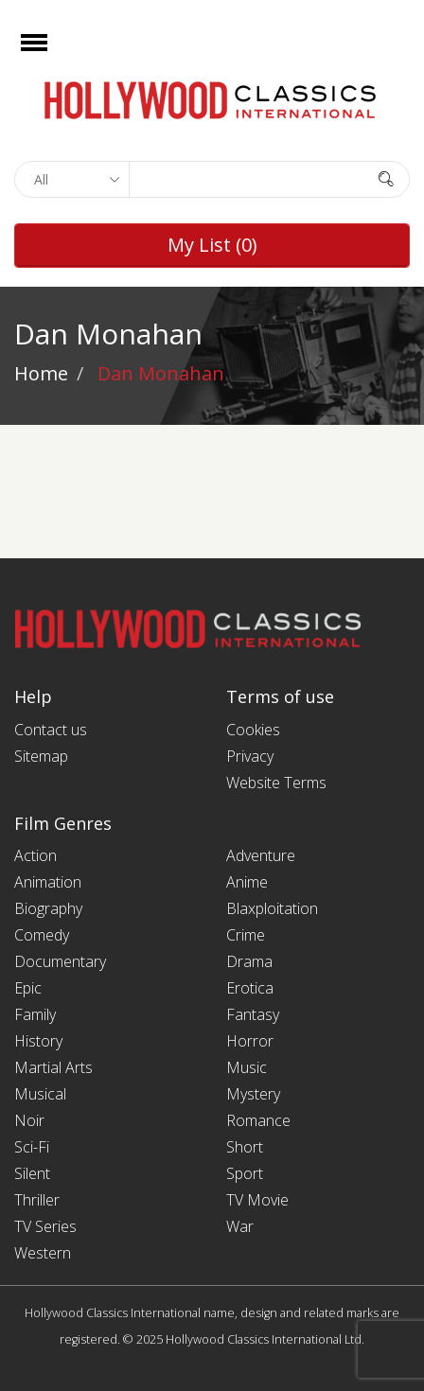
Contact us (50, 729)
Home (41, 373)
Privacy (250, 756)
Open (50, 54)
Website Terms (276, 782)
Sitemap (41, 756)
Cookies (253, 729)
